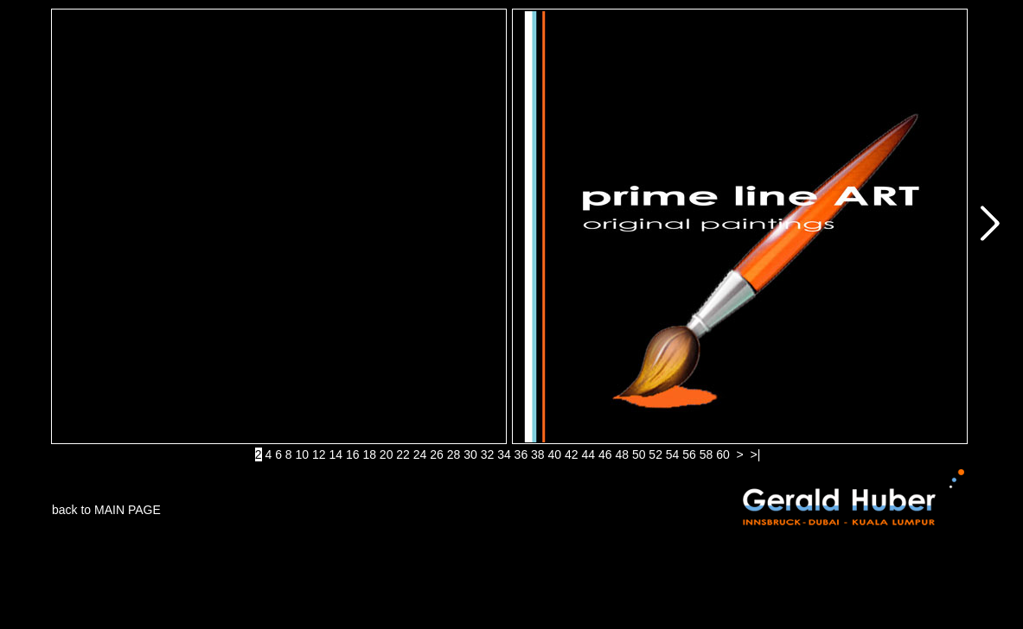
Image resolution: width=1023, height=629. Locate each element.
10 (303, 454)
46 (605, 454)
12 (319, 454)
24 (420, 454)
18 (369, 454)
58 (706, 454)
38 (538, 454)
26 (437, 454)
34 (504, 454)
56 (689, 454)
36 (521, 454)
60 (723, 454)
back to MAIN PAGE (106, 510)
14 (335, 454)
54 (673, 454)
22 (403, 454)
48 (622, 454)
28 (454, 454)
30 (470, 454)
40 (555, 454)
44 (588, 454)
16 (353, 454)
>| (755, 454)
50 (639, 454)
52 (655, 454)
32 (488, 454)
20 (386, 454)
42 (572, 454)
